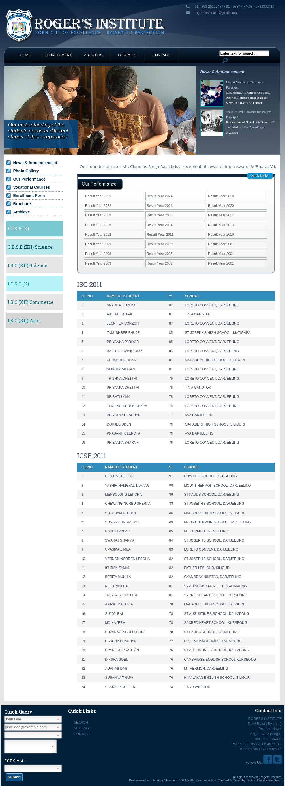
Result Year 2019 (98, 215)
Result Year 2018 (159, 215)
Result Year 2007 (221, 244)
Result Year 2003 (98, 263)
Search (81, 723)
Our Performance (29, 179)
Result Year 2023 (221, 196)
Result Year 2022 (98, 206)
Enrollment (59, 55)
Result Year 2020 (221, 206)
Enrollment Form (29, 195)
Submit (14, 779)
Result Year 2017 (221, 215)
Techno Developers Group (264, 780)
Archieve (21, 212)
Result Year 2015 (98, 225)
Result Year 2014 (159, 225)
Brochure (22, 203)
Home (25, 55)
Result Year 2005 (159, 254)
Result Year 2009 (98, 244)
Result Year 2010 (221, 235)
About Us (93, 55)
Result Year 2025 (98, 196)
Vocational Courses (31, 187)
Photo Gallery (26, 171)
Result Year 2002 (159, 263)
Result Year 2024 (159, 196)
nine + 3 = (16, 762)
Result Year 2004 (221, 254)
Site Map (82, 728)
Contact (161, 55)
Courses (127, 55)
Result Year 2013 (221, 225)
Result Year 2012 (98, 235)
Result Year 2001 (221, 263)
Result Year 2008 (159, 244)
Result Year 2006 (98, 254)
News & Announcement (35, 162)
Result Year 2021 (159, 206)
